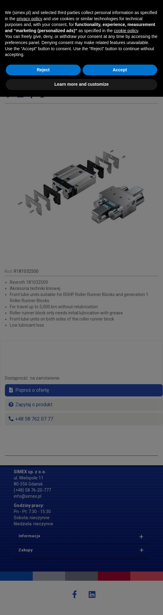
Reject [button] (43, 588)
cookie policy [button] (126, 548)
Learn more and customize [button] (81, 602)
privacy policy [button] (29, 536)
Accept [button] (120, 588)
